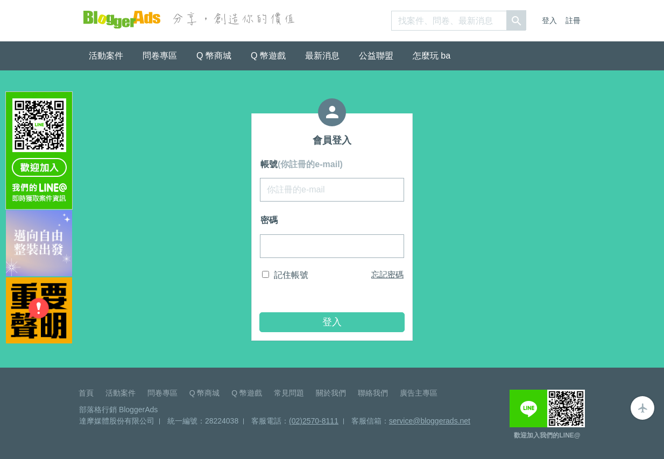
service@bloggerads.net (429, 421)
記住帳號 (291, 274)
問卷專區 (160, 55)
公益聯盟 (376, 55)
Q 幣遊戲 (268, 55)
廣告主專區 (418, 393)
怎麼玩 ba (431, 55)
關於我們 (331, 393)
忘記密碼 (387, 274)
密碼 (269, 220)
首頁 (86, 393)
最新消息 (322, 55)
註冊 (573, 20)
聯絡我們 (373, 393)
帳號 (301, 164)
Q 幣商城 (213, 55)
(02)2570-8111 (313, 421)
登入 (549, 20)
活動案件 (106, 55)
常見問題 (289, 393)
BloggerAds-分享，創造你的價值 (121, 19)
